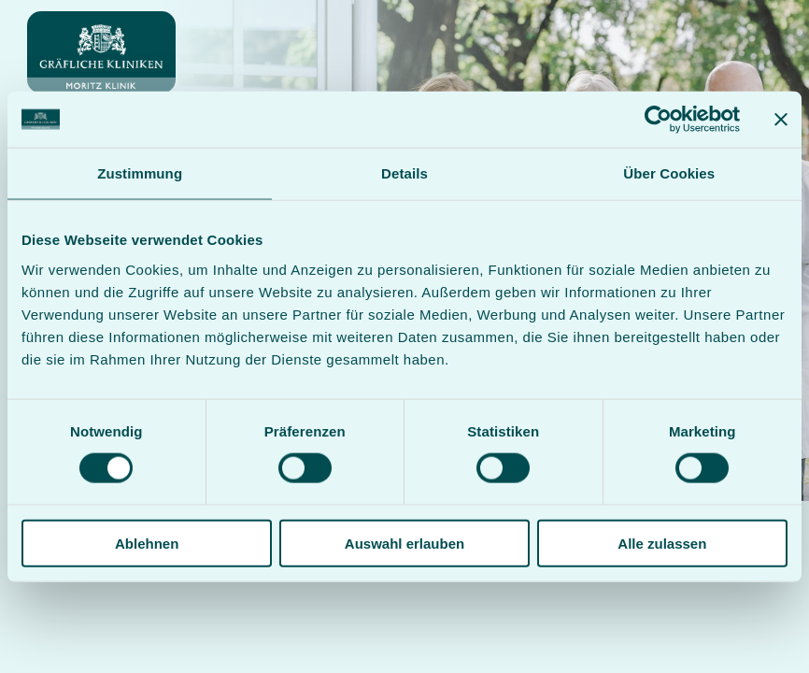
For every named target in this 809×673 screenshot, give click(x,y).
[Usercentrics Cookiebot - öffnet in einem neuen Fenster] (658, 120)
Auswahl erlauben (404, 543)
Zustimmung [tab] (139, 173)
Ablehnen (146, 543)
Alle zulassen (661, 543)
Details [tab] (404, 173)
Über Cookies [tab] (669, 173)
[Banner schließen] (781, 119)
